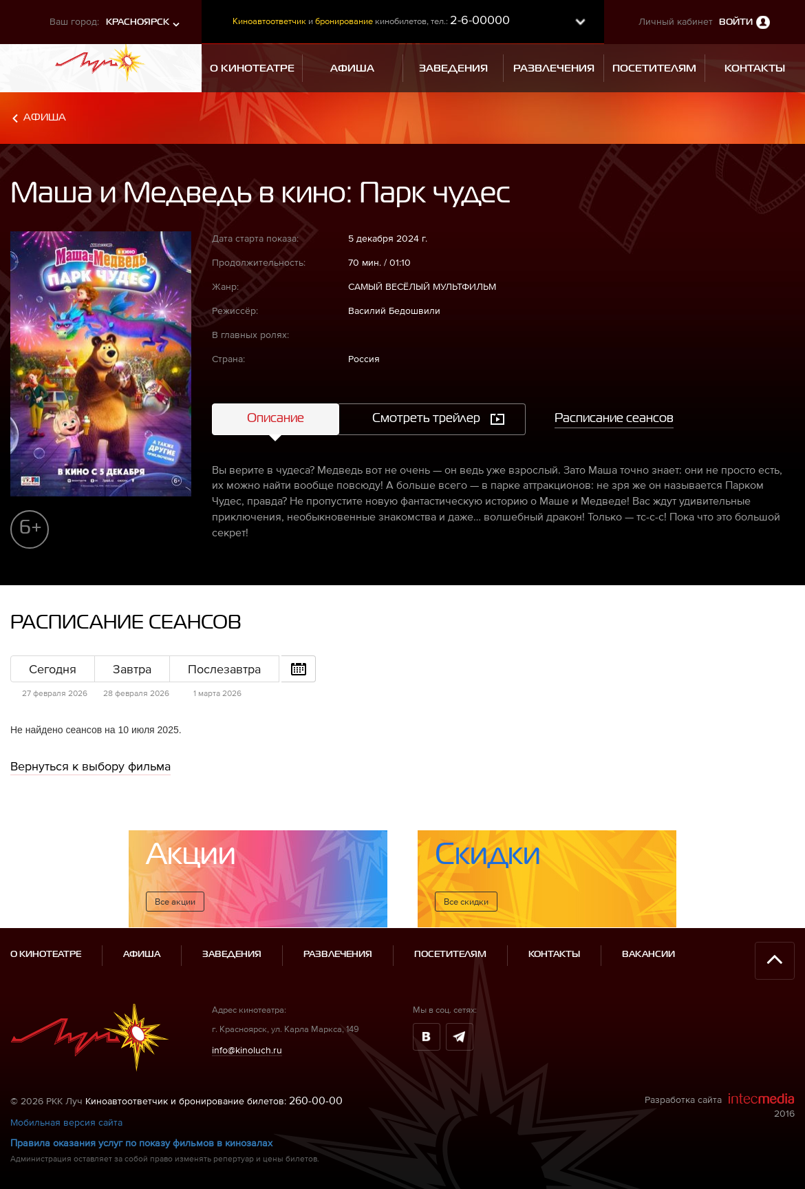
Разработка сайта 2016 (720, 1106)
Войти (736, 22)
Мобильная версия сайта (66, 1122)
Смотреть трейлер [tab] (426, 418)
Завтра (132, 669)
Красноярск (137, 22)
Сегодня (52, 669)
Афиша (44, 117)
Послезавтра (224, 669)
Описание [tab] (275, 418)
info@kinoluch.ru (247, 1049)
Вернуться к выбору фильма (90, 766)
